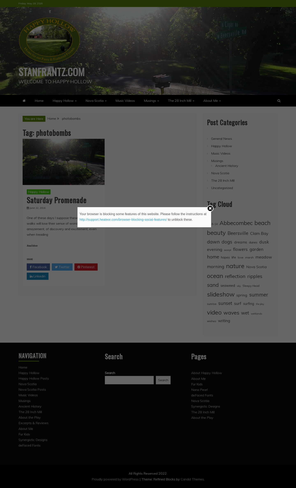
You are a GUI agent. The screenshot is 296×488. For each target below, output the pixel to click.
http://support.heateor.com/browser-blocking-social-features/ (123, 219)
